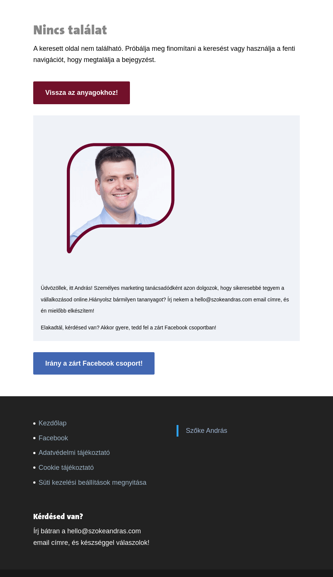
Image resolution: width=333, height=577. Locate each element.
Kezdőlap (52, 423)
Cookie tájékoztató (66, 467)
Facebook (53, 438)
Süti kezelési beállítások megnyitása (92, 482)
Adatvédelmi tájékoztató (74, 452)
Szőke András (206, 430)
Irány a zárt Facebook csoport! (94, 363)
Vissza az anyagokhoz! (81, 92)
